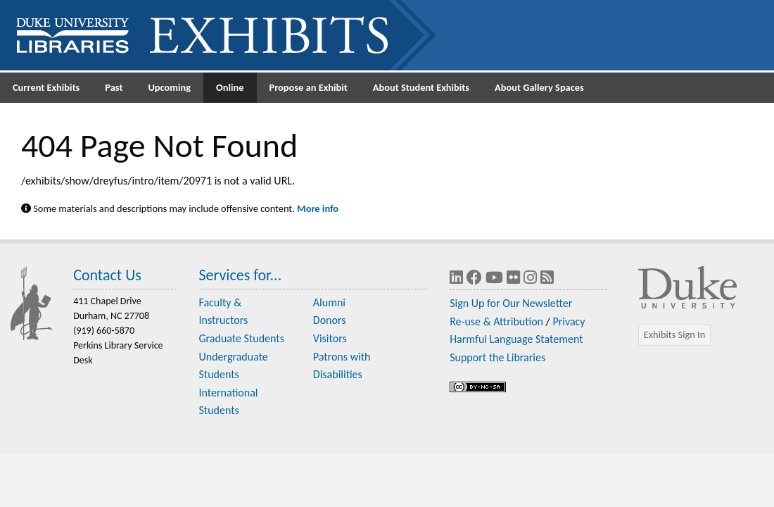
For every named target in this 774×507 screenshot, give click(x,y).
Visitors (330, 338)
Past (113, 87)
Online (230, 87)
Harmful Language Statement (516, 339)
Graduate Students (241, 338)
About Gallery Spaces (539, 87)
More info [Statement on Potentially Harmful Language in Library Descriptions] (317, 208)
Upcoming (169, 87)
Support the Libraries (497, 357)
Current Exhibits (46, 87)
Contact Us (107, 274)
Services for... (239, 274)
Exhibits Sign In (674, 334)
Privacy (568, 321)
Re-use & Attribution (496, 321)
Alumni (329, 302)
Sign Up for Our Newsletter (511, 303)
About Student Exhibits (421, 87)
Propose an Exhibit (308, 87)
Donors (329, 320)
